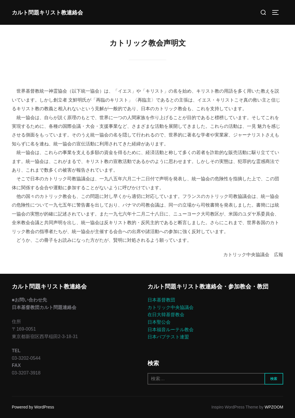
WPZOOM (274, 407)
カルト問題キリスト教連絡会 (47, 12)
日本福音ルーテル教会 (171, 329)
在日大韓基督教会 (166, 314)
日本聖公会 (159, 322)
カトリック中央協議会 (171, 307)
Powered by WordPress (33, 407)
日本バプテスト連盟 (168, 336)
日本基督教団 (161, 299)
